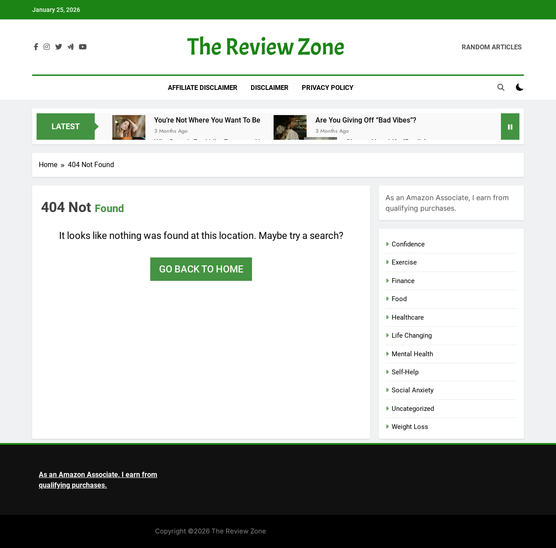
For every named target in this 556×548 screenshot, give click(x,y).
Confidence (408, 244)
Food (399, 299)
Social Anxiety (413, 390)
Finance (403, 281)
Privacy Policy (327, 88)
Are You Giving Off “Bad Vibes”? (365, 120)
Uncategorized (413, 409)
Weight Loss (410, 427)
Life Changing (412, 335)
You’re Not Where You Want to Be (207, 120)
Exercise (404, 262)
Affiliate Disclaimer (202, 88)
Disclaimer (270, 88)
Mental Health (412, 354)
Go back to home (201, 269)
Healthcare (408, 317)
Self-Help (405, 372)
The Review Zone (266, 47)
